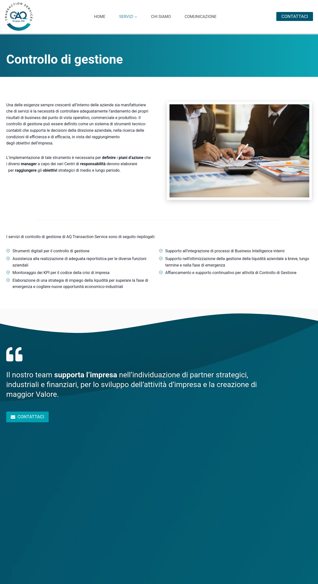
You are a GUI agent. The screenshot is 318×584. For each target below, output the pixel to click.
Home (99, 16)
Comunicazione (200, 16)
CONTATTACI (294, 16)
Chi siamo (161, 16)
